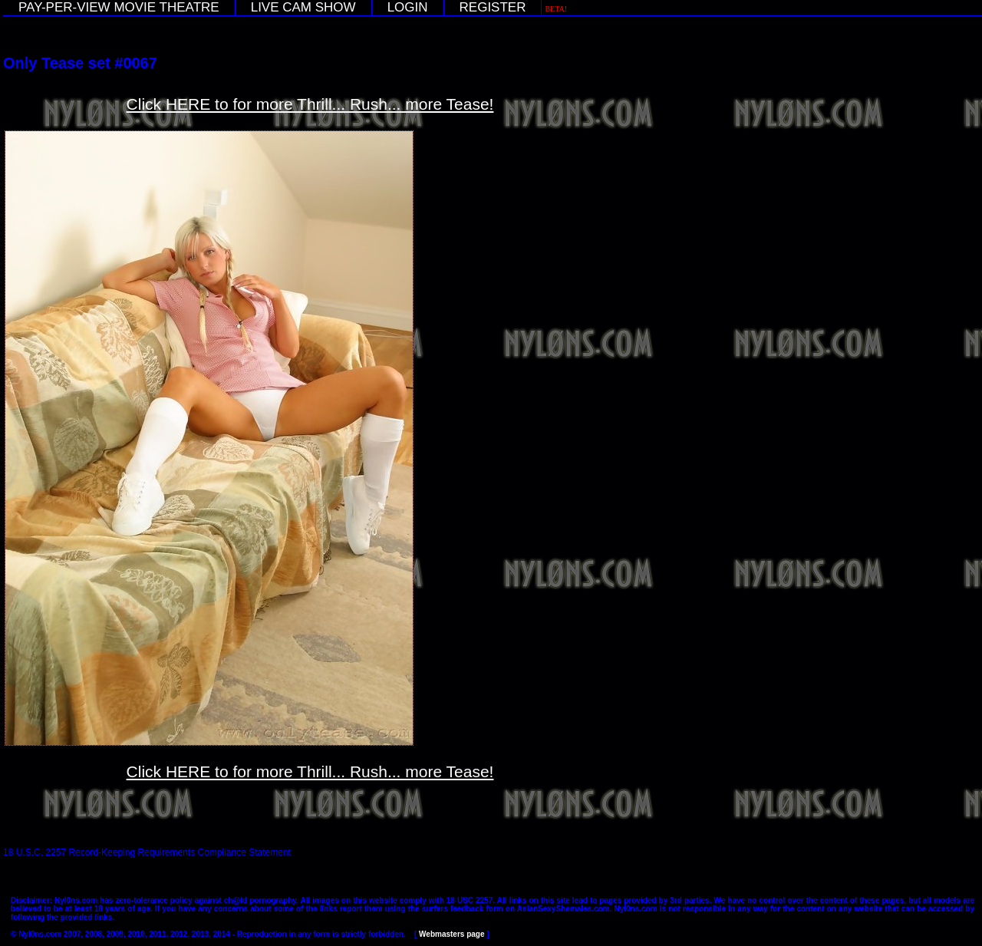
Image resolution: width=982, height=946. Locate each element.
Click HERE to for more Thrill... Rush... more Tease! (310, 104)
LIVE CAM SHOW (303, 7)
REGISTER (493, 7)
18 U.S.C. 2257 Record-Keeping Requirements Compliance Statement (147, 852)
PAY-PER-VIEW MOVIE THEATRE (118, 7)
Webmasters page (451, 934)
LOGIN (407, 7)
